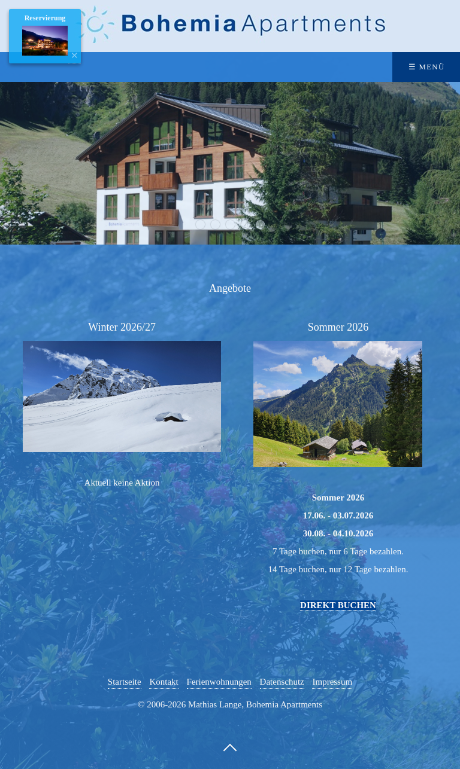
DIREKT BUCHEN (338, 605)
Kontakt (163, 681)
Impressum (332, 681)
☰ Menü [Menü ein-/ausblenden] (426, 67)
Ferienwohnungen (219, 681)
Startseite (124, 681)
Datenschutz (282, 681)
